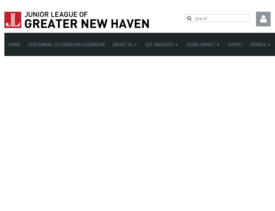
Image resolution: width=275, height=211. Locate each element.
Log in (263, 19)
